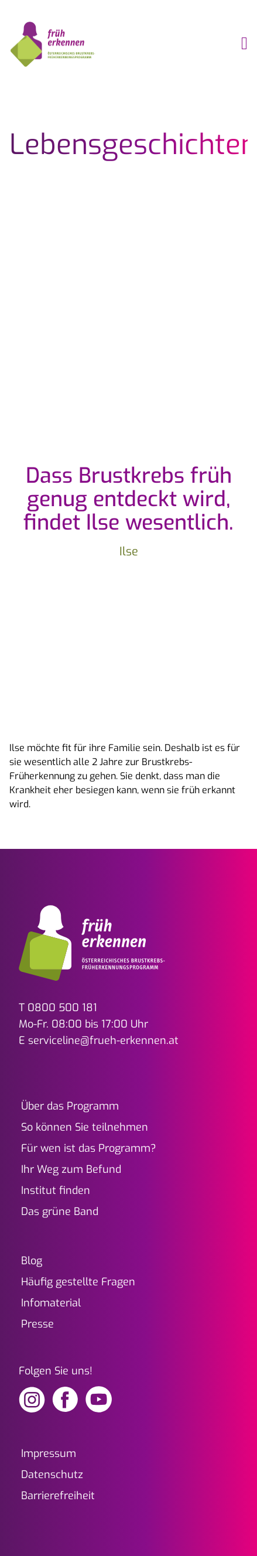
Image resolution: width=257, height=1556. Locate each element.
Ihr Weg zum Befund (71, 1169)
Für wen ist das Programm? (88, 1148)
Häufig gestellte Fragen (78, 1282)
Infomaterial (51, 1303)
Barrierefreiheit (58, 1496)
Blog (31, 1261)
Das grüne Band (59, 1211)
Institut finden (55, 1190)
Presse (37, 1324)
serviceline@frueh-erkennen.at (103, 1040)
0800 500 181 (62, 1008)
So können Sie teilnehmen (84, 1127)
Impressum (48, 1453)
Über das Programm (70, 1106)
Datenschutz (52, 1475)
